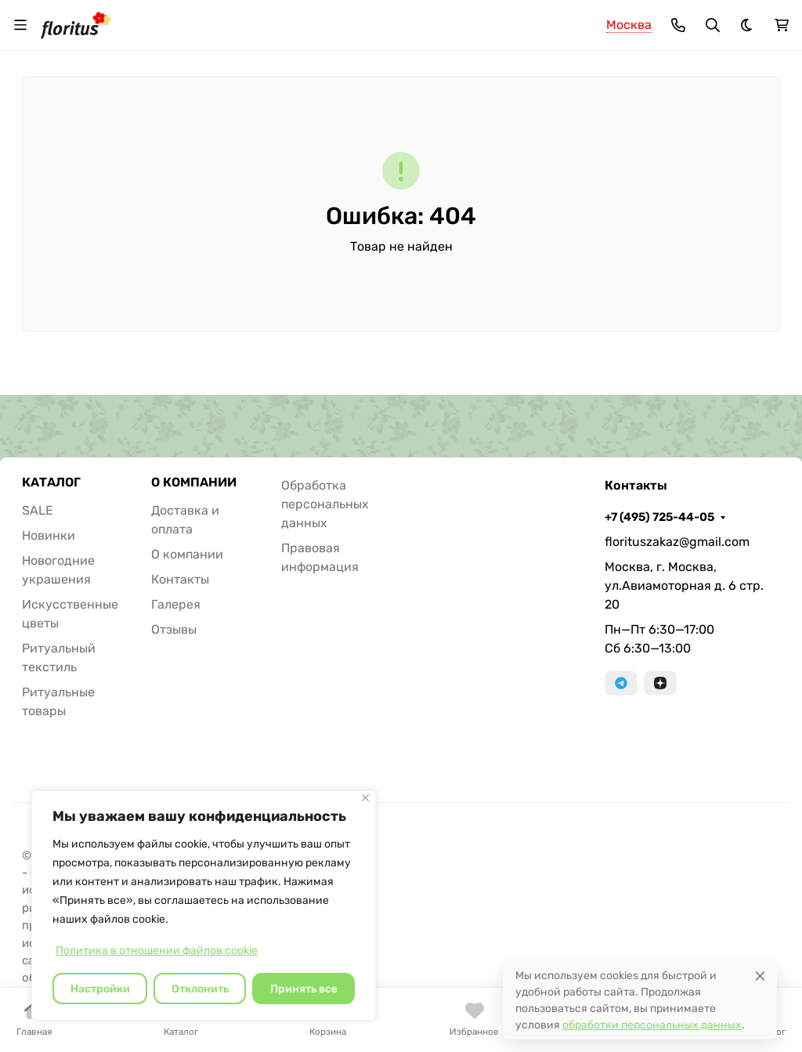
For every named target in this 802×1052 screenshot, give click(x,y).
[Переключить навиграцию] (20, 25)
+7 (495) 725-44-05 (659, 517)
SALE (37, 510)
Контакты (180, 579)
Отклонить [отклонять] (200, 989)
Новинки (48, 535)
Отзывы (174, 629)
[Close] (760, 975)
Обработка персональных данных (325, 504)
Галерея (175, 604)
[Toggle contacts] (678, 25)
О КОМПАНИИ (194, 482)
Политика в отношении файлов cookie (157, 950)
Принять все (304, 989)
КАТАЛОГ (51, 482)
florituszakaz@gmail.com (677, 541)
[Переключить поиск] (713, 25)
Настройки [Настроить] (100, 989)
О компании (187, 554)
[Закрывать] (365, 797)
